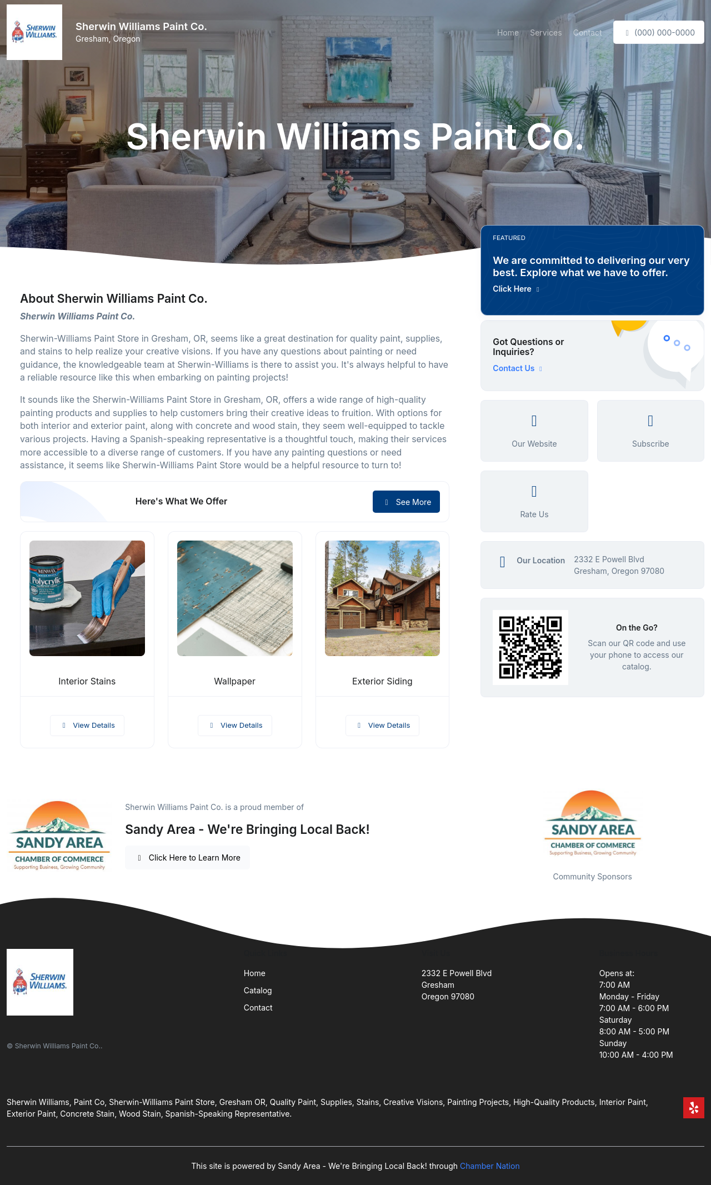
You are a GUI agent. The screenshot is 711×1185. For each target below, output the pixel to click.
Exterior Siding (382, 681)
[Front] (37, 32)
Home (508, 32)
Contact (587, 32)
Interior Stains (87, 681)
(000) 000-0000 (659, 32)
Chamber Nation (490, 1166)
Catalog (258, 990)
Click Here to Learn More (187, 857)
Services (546, 32)
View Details (87, 725)
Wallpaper (235, 681)
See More (406, 502)
